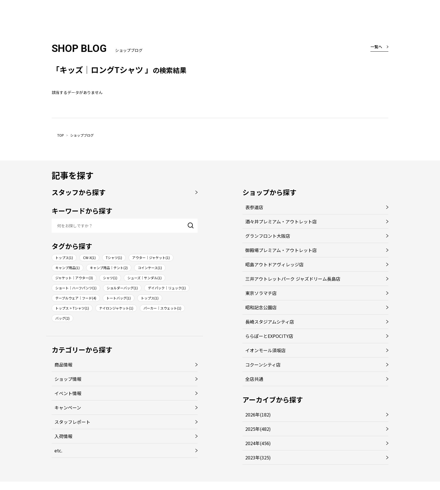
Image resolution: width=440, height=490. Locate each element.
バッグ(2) (62, 318)
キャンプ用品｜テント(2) (109, 267)
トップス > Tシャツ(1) (72, 308)
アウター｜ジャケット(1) (151, 257)
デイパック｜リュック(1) (167, 287)
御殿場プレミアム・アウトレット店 (281, 250)
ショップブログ (82, 135)
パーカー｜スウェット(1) (162, 308)
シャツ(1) (110, 277)
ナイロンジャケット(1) (116, 308)
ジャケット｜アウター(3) (74, 277)
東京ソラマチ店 (261, 293)
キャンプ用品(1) (67, 267)
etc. (58, 450)
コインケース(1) (150, 267)
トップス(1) (64, 257)
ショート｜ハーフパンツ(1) (76, 287)
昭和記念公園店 (261, 307)
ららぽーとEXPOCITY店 (269, 336)
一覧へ (376, 46)
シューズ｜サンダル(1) (144, 277)
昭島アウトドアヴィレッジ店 (274, 264)
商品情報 (63, 364)
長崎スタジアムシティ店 (269, 321)
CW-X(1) (89, 257)
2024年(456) (258, 443)
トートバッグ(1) (118, 298)
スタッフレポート (72, 421)
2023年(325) (258, 457)
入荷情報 (63, 436)
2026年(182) (258, 414)
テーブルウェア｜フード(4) (75, 298)
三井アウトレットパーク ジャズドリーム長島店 (292, 278)
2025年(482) (258, 428)
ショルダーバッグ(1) (122, 287)
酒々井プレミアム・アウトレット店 (281, 221)
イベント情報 (67, 393)
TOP (60, 135)
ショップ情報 (67, 378)
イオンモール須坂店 (265, 350)
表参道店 (254, 207)
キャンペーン (67, 407)
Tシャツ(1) (114, 257)
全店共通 (254, 378)
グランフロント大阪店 (267, 235)
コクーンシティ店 (263, 364)
